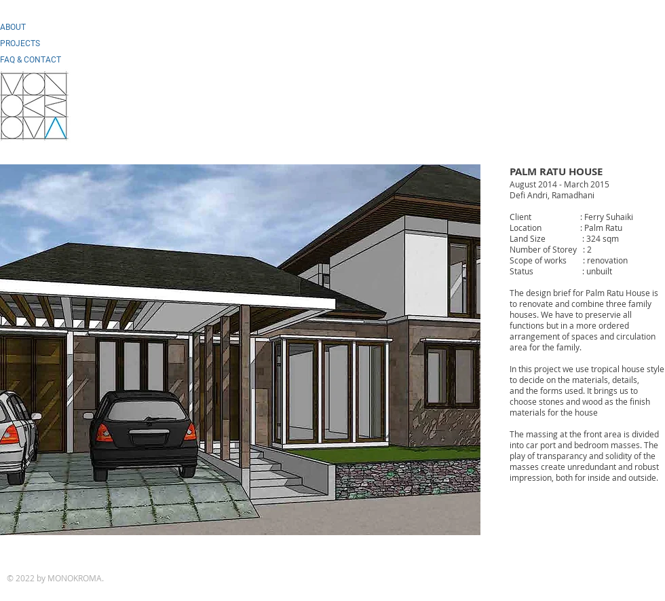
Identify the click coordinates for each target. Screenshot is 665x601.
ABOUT (13, 27)
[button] (240, 349)
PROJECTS (20, 43)
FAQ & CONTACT (30, 60)
